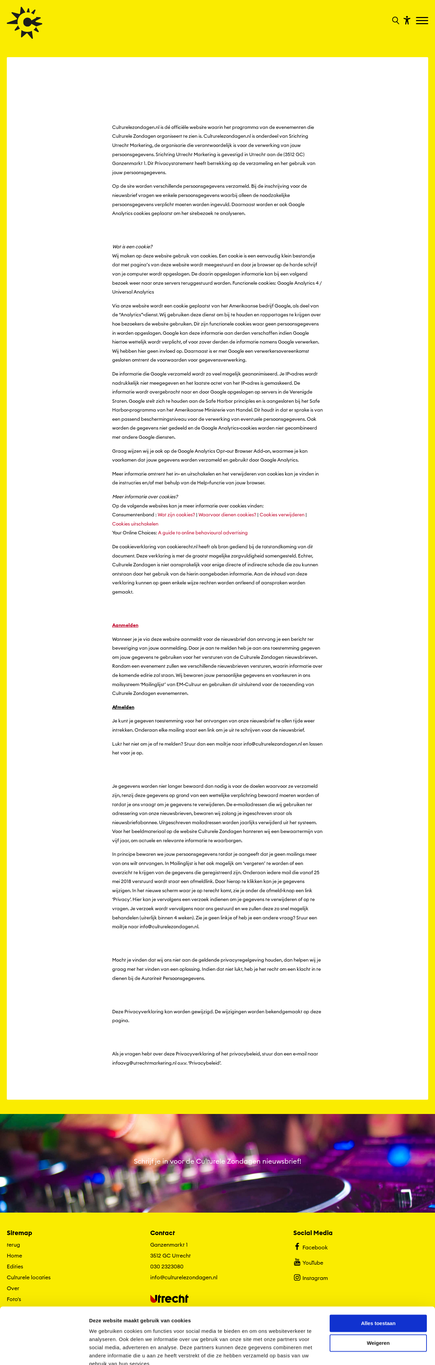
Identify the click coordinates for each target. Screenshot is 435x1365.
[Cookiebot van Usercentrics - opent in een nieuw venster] (44, 1352)
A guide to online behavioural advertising (202, 533)
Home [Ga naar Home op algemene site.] (14, 1255)
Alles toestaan (378, 1292)
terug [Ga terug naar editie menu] (13, 1244)
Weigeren (378, 1312)
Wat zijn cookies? (176, 515)
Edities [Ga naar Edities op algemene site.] (15, 1266)
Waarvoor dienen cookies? (227, 515)
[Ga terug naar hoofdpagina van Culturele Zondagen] (24, 23)
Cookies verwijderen (282, 515)
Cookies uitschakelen (135, 524)
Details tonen (105, 1351)
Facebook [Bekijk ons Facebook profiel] (310, 1246)
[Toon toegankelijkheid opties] (406, 20)
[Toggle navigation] (423, 21)
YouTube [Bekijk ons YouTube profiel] (308, 1262)
